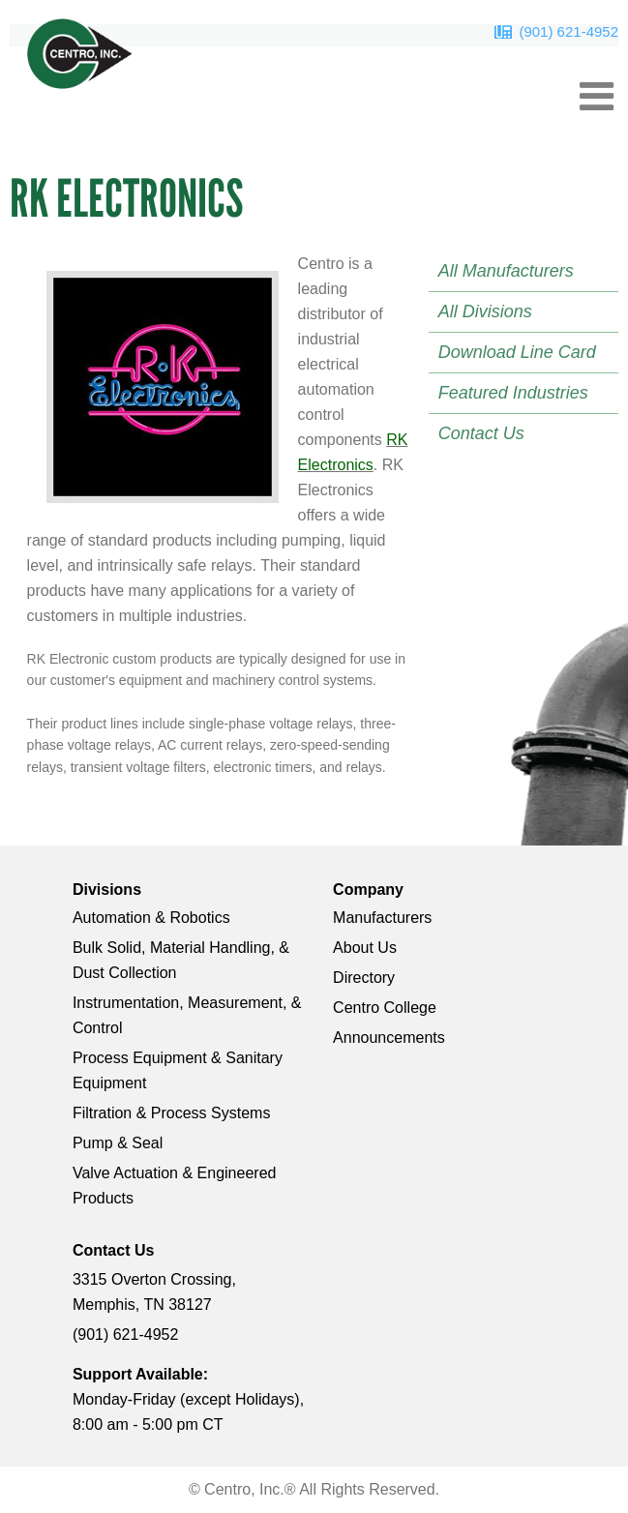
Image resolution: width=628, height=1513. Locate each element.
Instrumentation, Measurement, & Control (187, 1015)
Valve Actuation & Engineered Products (175, 1185)
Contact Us (481, 433)
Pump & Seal (118, 1143)
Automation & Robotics (151, 917)
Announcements (389, 1037)
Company (368, 889)
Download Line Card (517, 352)
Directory (364, 977)
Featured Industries (513, 392)
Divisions (107, 889)
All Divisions (485, 311)
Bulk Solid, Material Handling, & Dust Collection (181, 960)
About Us (365, 947)
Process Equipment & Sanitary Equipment (178, 1070)
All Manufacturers (506, 271)
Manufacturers (382, 917)
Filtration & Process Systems (172, 1113)
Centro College (384, 1007)
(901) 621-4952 (568, 31)
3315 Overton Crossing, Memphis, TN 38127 (154, 1292)
